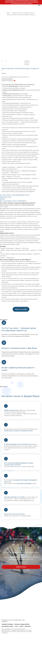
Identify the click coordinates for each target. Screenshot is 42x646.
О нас (16, 626)
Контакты (28, 626)
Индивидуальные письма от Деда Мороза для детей (22, 12)
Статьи (21, 626)
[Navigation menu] (39, 5)
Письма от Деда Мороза (21, 624)
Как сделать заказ (7, 626)
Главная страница (7, 624)
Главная (8, 12)
